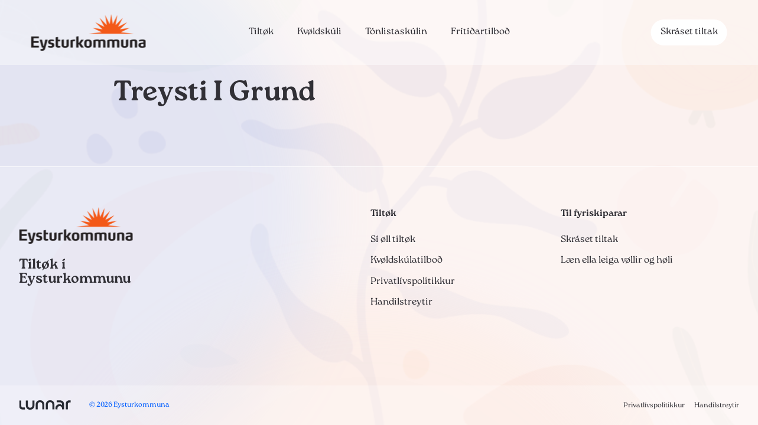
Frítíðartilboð (480, 32)
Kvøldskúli (319, 32)
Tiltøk (261, 32)
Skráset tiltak (689, 32)
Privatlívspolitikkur (412, 281)
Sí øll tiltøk (392, 239)
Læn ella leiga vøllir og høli (617, 260)
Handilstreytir (401, 302)
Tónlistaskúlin (396, 32)
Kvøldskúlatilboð (406, 260)
